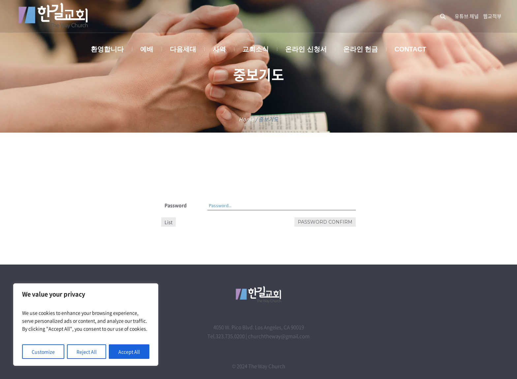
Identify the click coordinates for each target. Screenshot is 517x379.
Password (176, 205)
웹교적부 (492, 16)
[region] (85, 324)
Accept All (129, 351)
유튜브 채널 (467, 16)
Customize (43, 351)
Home (246, 119)
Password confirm (325, 222)
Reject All (86, 351)
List (168, 222)
